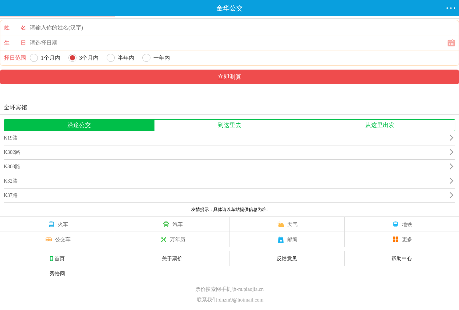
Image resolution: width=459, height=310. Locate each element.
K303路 (12, 166)
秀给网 (57, 273)
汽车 (172, 224)
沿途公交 (79, 125)
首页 (57, 258)
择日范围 (15, 58)
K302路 (12, 152)
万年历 (172, 239)
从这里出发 (380, 125)
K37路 (11, 195)
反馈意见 (287, 258)
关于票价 (172, 258)
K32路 (11, 181)
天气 (287, 224)
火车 (57, 224)
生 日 (15, 43)
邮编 (287, 239)
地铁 (401, 224)
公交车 (57, 239)
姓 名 (15, 28)
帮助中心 (401, 258)
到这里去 (229, 125)
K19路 (11, 138)
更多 (401, 239)
